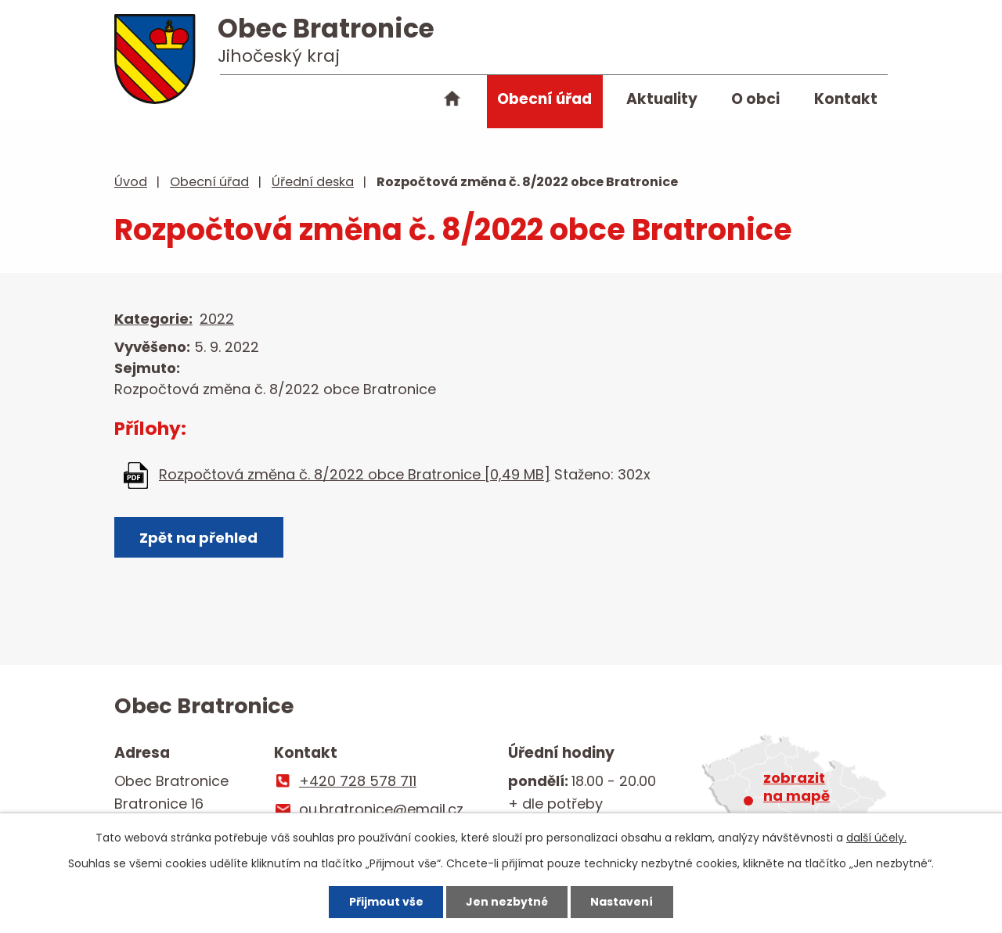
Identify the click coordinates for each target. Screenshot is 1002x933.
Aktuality (661, 98)
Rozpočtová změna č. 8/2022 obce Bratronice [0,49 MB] (354, 474)
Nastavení (621, 902)
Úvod (452, 101)
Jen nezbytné (507, 902)
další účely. (876, 837)
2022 (217, 318)
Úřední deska (313, 182)
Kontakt (846, 98)
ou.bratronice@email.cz (381, 809)
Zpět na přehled (198, 537)
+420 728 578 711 (357, 781)
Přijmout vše (386, 902)
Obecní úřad (544, 98)
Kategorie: (153, 318)
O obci (755, 98)
